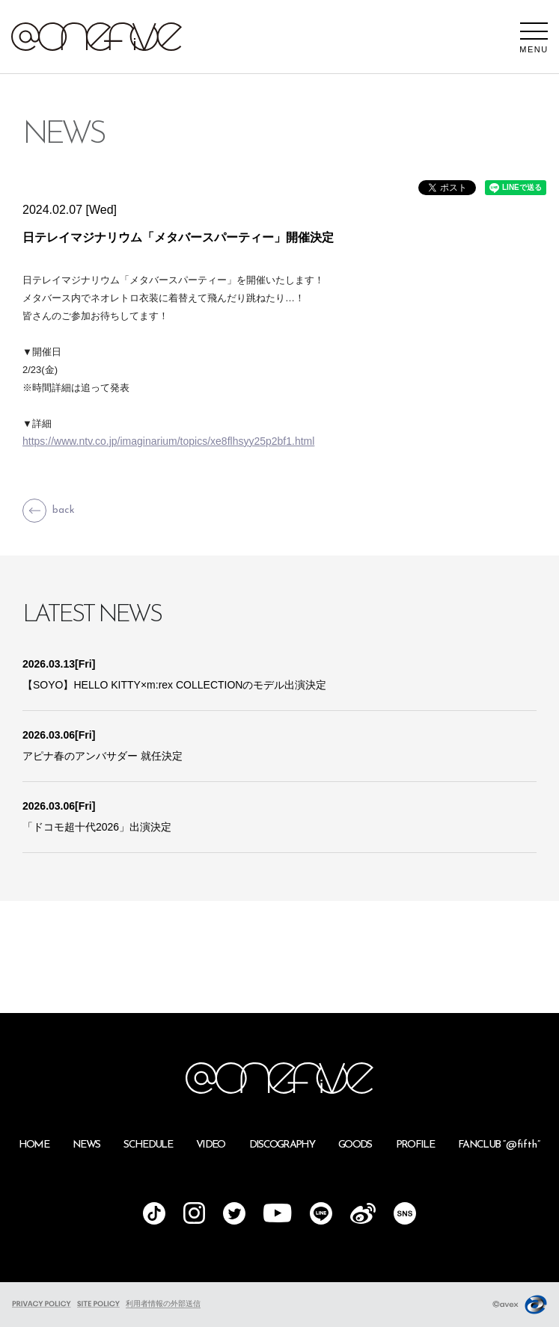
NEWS (86, 1145)
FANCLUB (499, 1145)
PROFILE (415, 1145)
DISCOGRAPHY (282, 1145)
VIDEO (210, 1145)
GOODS (355, 1145)
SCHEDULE (147, 1145)
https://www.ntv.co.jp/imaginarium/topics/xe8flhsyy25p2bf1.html (168, 441)
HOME (34, 1145)
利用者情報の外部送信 (163, 1303)
